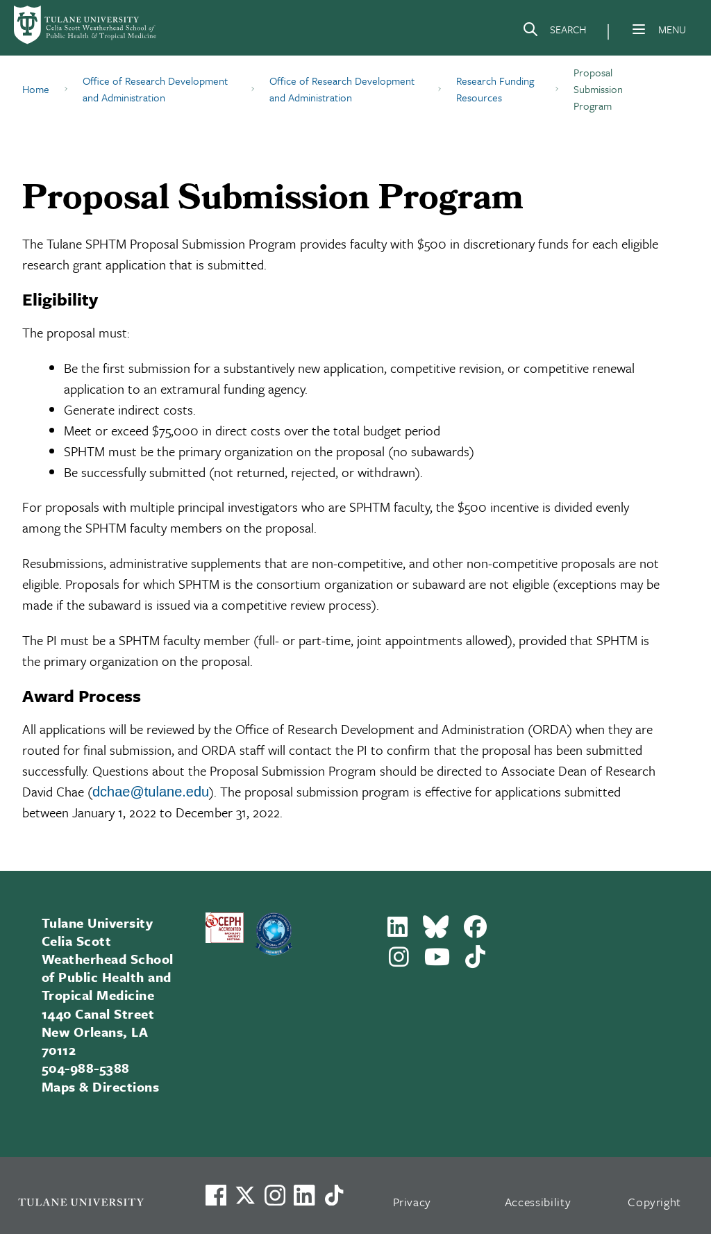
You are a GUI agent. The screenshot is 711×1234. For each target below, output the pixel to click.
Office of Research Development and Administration (155, 89)
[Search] (554, 32)
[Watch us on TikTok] (334, 1195)
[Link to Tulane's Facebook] (275, 1195)
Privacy (412, 1201)
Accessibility (538, 1201)
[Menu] (638, 29)
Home (35, 89)
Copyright (654, 1201)
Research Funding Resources (495, 89)
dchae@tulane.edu (150, 791)
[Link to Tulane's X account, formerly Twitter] (245, 1195)
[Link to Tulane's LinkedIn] (304, 1195)
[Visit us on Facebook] (216, 1195)
